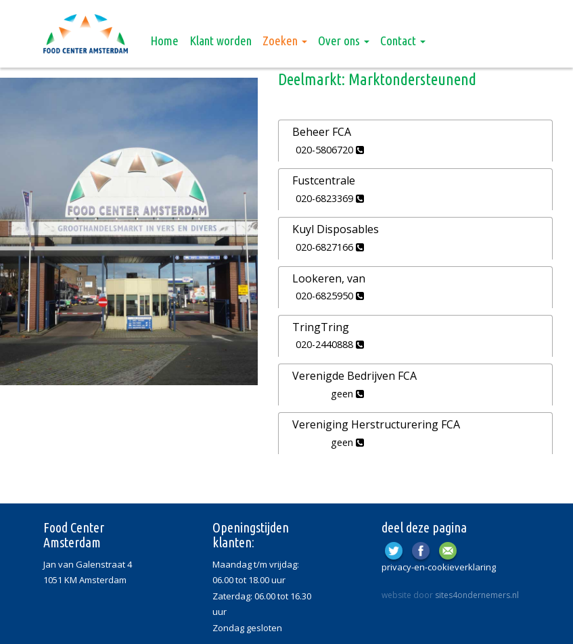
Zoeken (284, 40)
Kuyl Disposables (335, 229)
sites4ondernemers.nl (477, 595)
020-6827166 (330, 247)
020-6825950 (330, 295)
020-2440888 (330, 344)
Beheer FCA (321, 131)
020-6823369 (330, 198)
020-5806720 (330, 149)
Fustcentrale (323, 180)
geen (347, 393)
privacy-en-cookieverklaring (439, 567)
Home (164, 40)
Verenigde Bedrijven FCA (354, 375)
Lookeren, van (328, 278)
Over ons (343, 40)
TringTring (320, 327)
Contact (403, 40)
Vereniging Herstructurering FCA (376, 424)
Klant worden (220, 40)
